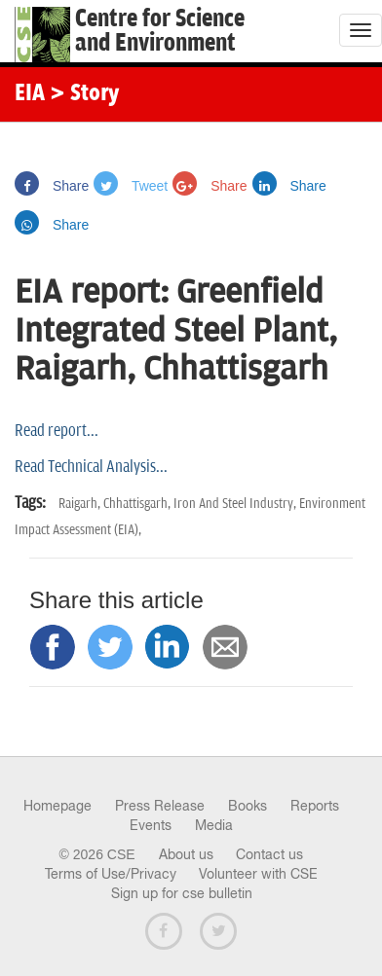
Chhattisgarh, (138, 503)
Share (52, 186)
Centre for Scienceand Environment (160, 31)
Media (214, 825)
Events (151, 825)
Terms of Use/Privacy (110, 874)
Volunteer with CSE (258, 874)
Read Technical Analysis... (91, 467)
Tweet (131, 186)
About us (186, 854)
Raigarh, (80, 503)
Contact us (269, 854)
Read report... (56, 431)
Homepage (57, 805)
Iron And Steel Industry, (236, 503)
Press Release (160, 805)
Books (247, 805)
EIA (30, 94)
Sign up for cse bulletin (181, 893)
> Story (84, 94)
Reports (314, 805)
